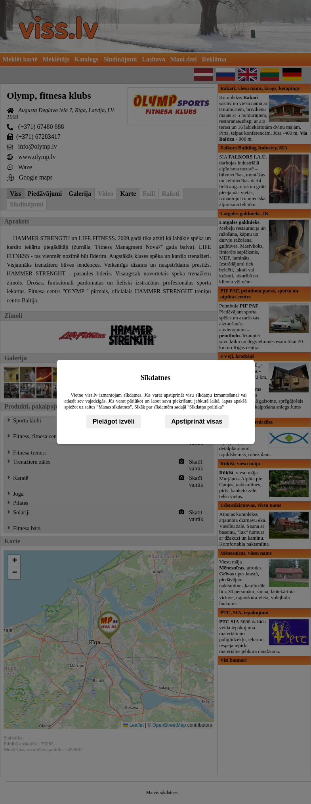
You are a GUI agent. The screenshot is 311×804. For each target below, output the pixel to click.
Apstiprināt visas (196, 421)
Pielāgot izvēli (114, 421)
